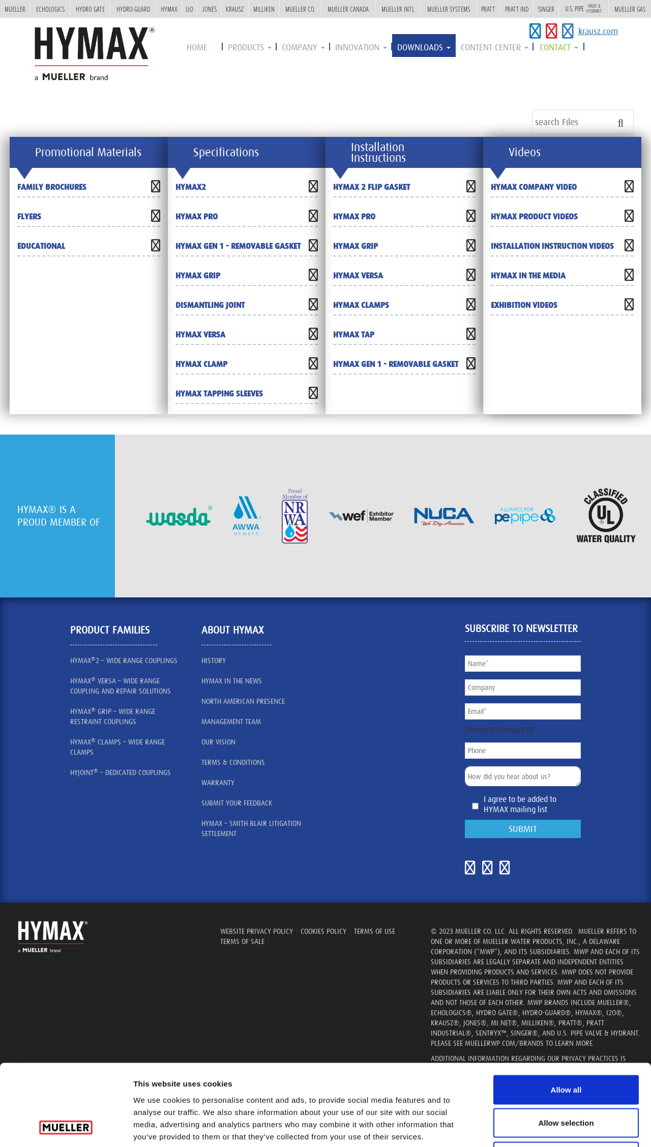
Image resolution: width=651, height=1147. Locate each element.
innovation (361, 47)
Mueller (15, 9)
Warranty (217, 783)
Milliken (264, 9)
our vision (218, 742)
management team (231, 722)
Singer (546, 9)
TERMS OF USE (374, 931)
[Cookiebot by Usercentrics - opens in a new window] (65, 1127)
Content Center (494, 47)
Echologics (50, 9)
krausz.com (598, 31)
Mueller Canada (348, 9)
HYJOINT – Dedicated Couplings (120, 772)
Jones (209, 9)
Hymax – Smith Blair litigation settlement (251, 828)
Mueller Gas (629, 9)
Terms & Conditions (233, 762)
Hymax (169, 9)
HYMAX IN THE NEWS (231, 681)
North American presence (243, 701)
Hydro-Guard (133, 9)
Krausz (235, 9)
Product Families (110, 630)
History (213, 660)
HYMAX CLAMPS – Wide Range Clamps (117, 746)
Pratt (488, 9)
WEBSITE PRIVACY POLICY (256, 931)
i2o (189, 9)
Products (250, 47)
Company (303, 47)
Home (197, 47)
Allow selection (566, 1047)
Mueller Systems (448, 9)
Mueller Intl (398, 9)
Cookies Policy (323, 931)
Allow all (566, 1013)
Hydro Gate (90, 9)
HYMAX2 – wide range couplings (123, 660)
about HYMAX (232, 630)
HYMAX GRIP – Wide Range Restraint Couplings (112, 716)
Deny (566, 1080)
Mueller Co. (300, 9)
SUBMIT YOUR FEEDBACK (236, 803)
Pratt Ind (516, 9)
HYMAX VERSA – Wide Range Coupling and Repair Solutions (120, 685)
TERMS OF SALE (242, 941)
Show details (575, 1127)
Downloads (424, 47)
